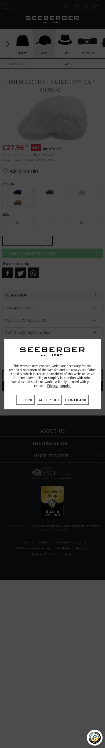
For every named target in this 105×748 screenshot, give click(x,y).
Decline (25, 399)
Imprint (65, 386)
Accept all (49, 399)
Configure (76, 399)
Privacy (52, 386)
